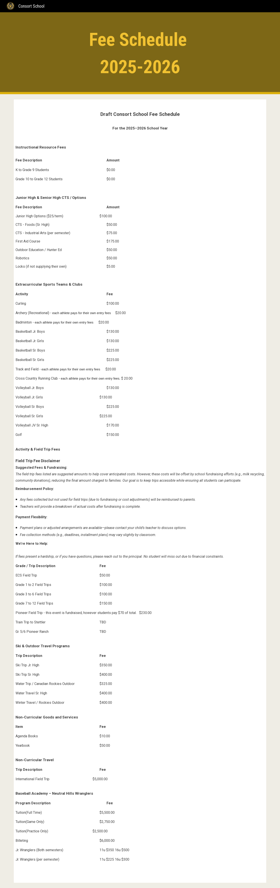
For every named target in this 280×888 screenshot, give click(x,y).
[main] (140, 53)
